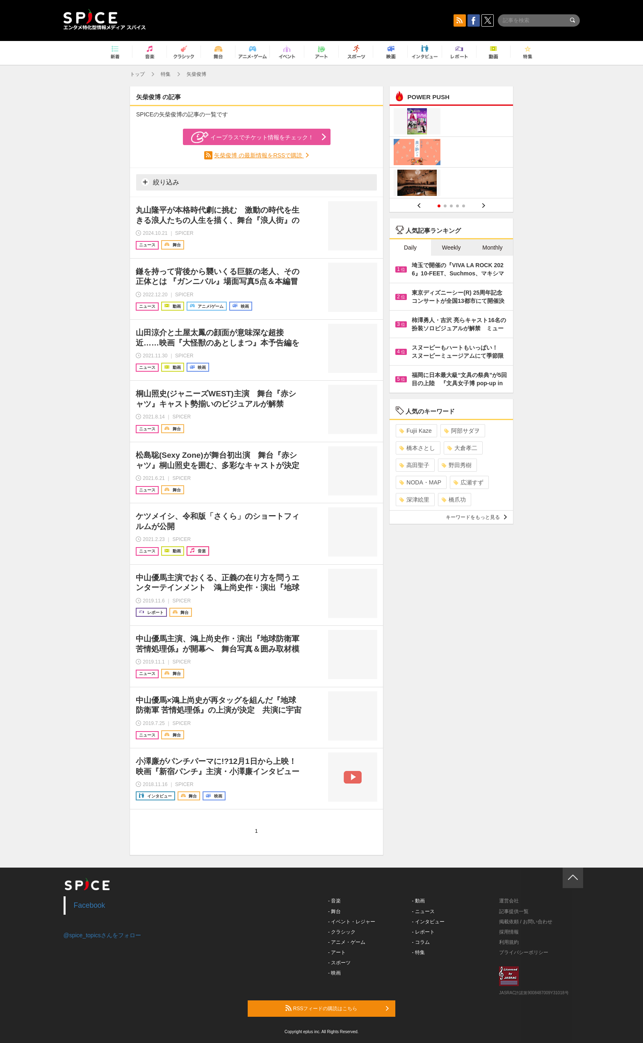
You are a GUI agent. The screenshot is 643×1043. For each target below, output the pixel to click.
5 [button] (463, 206)
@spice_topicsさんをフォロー (102, 935)
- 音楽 (334, 901)
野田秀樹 (457, 465)
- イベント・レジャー (351, 922)
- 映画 (334, 973)
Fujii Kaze (415, 430)
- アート (337, 952)
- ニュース (423, 911)
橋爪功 (454, 499)
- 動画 (418, 901)
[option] (451, 153)
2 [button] (445, 206)
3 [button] (451, 206)
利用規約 (509, 942)
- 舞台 (334, 911)
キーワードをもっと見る (476, 517)
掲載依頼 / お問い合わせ (525, 922)
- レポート (423, 932)
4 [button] (457, 206)
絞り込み (160, 182)
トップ (137, 74)
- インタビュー (428, 922)
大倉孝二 (462, 448)
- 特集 (418, 952)
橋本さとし (417, 448)
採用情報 (509, 932)
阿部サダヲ (462, 430)
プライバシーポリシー (523, 952)
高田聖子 (414, 465)
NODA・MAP (420, 482)
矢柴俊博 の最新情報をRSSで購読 (259, 155)
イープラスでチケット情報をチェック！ (252, 137)
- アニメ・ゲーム (346, 942)
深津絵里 (414, 499)
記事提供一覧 (514, 911)
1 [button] (439, 206)
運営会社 (509, 901)
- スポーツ (339, 963)
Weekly (451, 247)
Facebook (89, 905)
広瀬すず (468, 482)
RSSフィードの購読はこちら (337, 1008)
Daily (410, 247)
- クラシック (342, 932)
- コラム (421, 942)
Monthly (492, 247)
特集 (166, 74)
